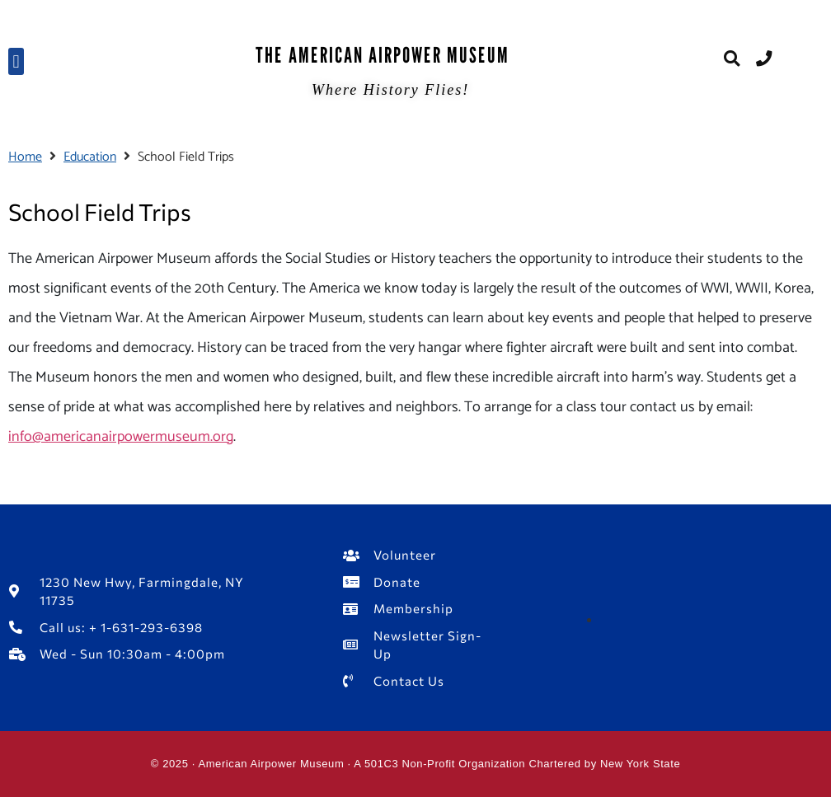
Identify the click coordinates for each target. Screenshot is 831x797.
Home (25, 157)
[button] (16, 61)
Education (89, 157)
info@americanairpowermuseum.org (120, 436)
